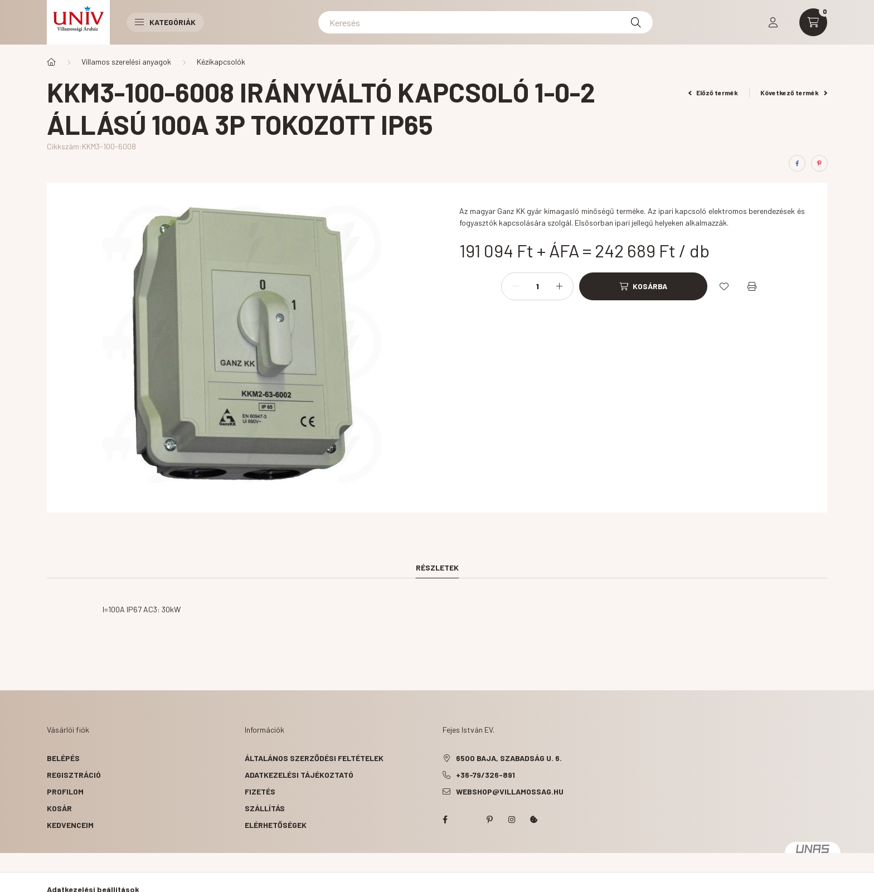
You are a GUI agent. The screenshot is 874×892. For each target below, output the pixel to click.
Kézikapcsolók (221, 61)
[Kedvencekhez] (724, 286)
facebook (445, 819)
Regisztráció (74, 774)
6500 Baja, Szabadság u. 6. (509, 758)
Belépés (63, 758)
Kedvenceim (70, 825)
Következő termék (793, 92)
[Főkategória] (51, 62)
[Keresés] (485, 22)
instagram (512, 819)
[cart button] (813, 22)
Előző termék (713, 92)
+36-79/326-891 (485, 774)
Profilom (65, 791)
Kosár (59, 808)
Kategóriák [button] (165, 22)
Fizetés (260, 791)
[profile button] (773, 22)
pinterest (489, 819)
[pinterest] (819, 163)
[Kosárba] (643, 286)
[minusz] (515, 286)
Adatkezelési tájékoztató (299, 774)
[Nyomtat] (752, 286)
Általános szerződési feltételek (314, 758)
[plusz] (559, 286)
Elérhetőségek (276, 825)
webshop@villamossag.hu (510, 791)
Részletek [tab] (437, 567)
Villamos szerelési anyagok (126, 61)
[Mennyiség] (537, 286)
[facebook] (797, 163)
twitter (467, 819)
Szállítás (265, 808)
